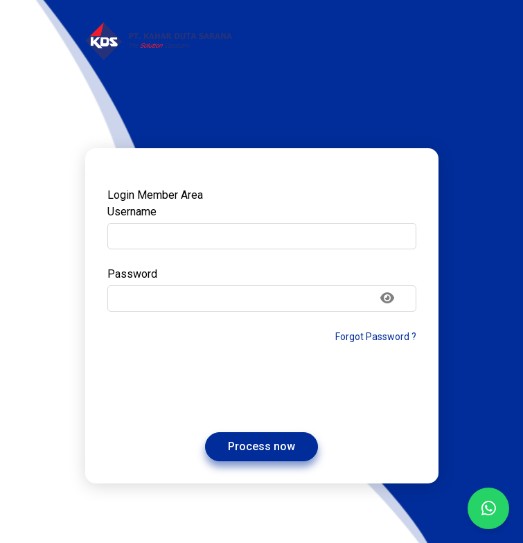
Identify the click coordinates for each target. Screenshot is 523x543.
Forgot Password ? (375, 336)
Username (132, 211)
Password (132, 274)
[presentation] (262, 389)
